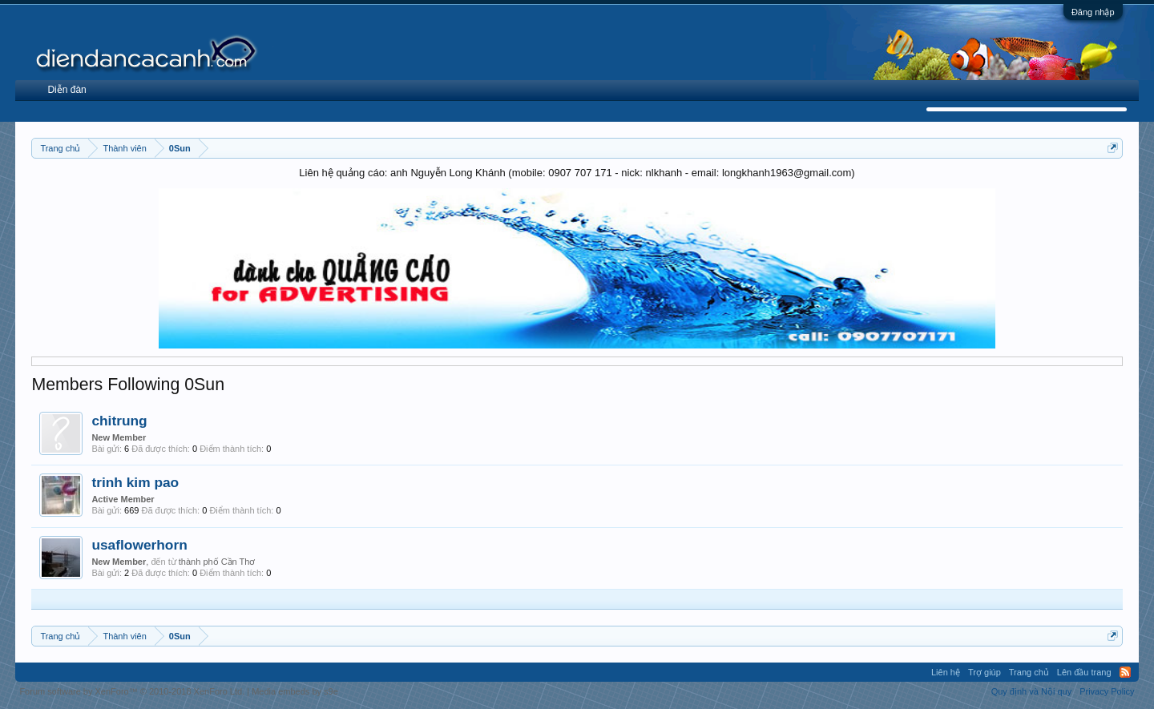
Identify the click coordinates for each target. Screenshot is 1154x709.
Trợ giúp (984, 672)
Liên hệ (945, 672)
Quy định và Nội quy (1031, 691)
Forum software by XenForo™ (131, 691)
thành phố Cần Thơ (217, 561)
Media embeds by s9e (295, 691)
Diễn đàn (66, 89)
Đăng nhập (1093, 12)
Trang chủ (1029, 672)
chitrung (119, 421)
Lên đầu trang (1084, 672)
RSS (1125, 672)
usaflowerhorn (139, 545)
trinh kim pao (135, 482)
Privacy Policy (1106, 691)
